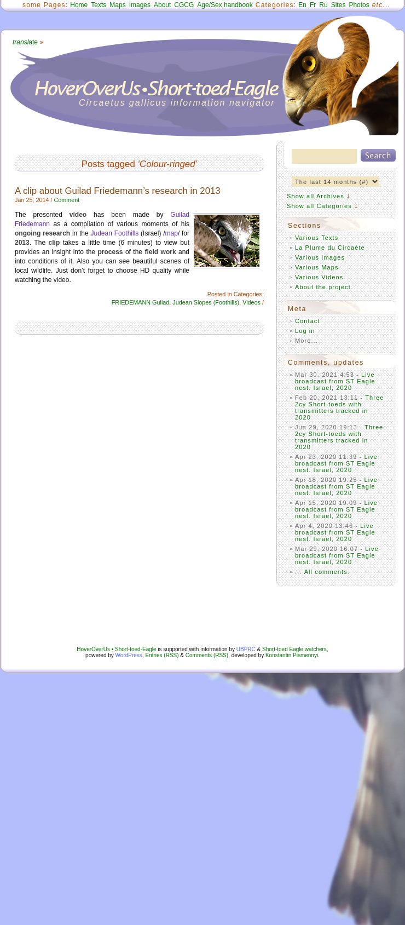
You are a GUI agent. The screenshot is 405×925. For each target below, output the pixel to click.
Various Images (320, 257)
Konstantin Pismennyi (291, 655)
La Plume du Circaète (330, 247)
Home (79, 5)
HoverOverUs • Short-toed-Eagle (116, 649)
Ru (323, 5)
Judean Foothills (115, 233)
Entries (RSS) (161, 655)
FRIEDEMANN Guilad (141, 302)
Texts (98, 5)
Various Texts (316, 237)
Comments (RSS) (207, 655)
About (162, 5)
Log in (305, 331)
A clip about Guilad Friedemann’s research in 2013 (118, 191)
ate (25, 42)
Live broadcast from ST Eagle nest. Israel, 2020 (335, 381)
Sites (338, 5)
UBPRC (246, 649)
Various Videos (319, 277)
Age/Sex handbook (224, 5)
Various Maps (317, 267)
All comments (326, 571)
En (302, 5)
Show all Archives (315, 196)
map (171, 233)
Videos (251, 302)
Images (140, 5)
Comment (66, 200)
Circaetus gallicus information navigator (177, 102)
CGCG (184, 5)
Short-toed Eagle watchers (294, 649)
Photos (359, 5)
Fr (313, 5)
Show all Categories (319, 206)
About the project (323, 287)
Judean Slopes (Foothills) (205, 302)
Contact (307, 321)
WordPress (128, 655)
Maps (117, 5)
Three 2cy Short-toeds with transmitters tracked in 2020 (339, 407)
